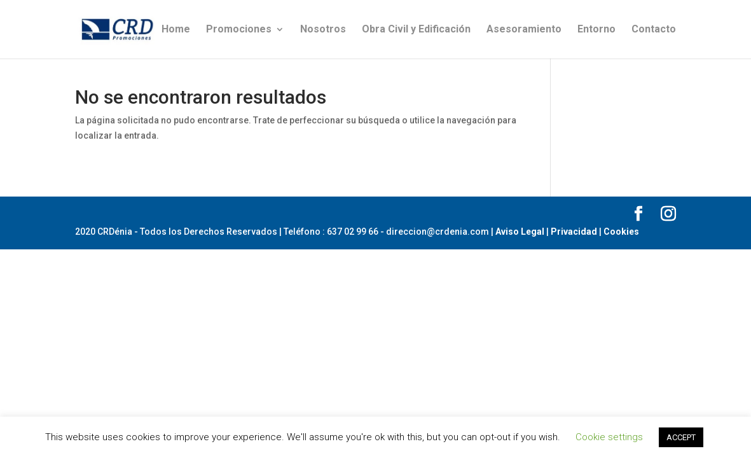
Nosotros (323, 30)
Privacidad (574, 231)
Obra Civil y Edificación (416, 30)
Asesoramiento (524, 30)
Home (176, 30)
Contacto (653, 30)
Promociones (239, 30)
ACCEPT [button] (681, 437)
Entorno (596, 30)
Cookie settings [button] (609, 437)
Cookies (621, 231)
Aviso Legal (519, 231)
